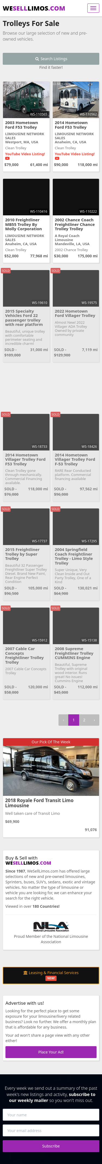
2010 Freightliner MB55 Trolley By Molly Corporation (23, 224)
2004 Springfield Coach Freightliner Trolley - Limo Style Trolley (74, 556)
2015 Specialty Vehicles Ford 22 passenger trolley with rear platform (24, 317)
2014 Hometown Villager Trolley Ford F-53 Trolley (75, 459)
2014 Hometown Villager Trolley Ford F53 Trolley (25, 459)
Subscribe (51, 1146)
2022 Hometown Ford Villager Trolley (75, 313)
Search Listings (51, 58)
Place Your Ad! (51, 1052)
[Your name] (51, 1115)
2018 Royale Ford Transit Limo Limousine (39, 803)
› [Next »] (94, 719)
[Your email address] (51, 1130)
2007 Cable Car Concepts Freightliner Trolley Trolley (24, 655)
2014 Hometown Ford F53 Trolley (71, 125)
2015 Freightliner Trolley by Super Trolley (22, 554)
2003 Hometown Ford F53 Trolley (21, 125)
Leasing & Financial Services (51, 975)
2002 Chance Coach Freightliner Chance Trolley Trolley (75, 224)
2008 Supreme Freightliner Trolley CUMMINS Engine (74, 653)
